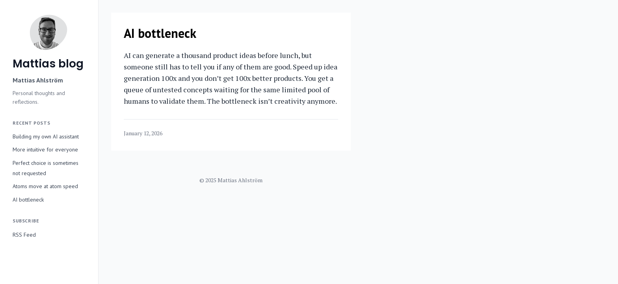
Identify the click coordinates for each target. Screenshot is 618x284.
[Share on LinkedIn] (320, 133)
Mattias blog (48, 63)
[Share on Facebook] (328, 133)
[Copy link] (336, 133)
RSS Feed (24, 234)
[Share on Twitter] (313, 133)
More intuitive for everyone (45, 149)
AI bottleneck (28, 199)
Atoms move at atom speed (45, 186)
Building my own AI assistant (46, 136)
